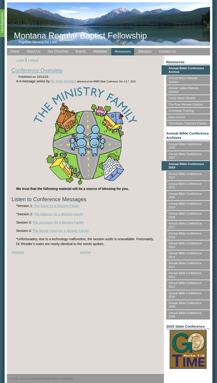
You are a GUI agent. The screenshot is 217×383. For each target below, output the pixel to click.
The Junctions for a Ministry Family (58, 222)
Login (20, 60)
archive (85, 252)
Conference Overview (37, 70)
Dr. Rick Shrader (63, 81)
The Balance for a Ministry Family (58, 214)
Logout (33, 60)
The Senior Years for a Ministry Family (61, 231)
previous (18, 252)
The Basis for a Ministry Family (56, 206)
